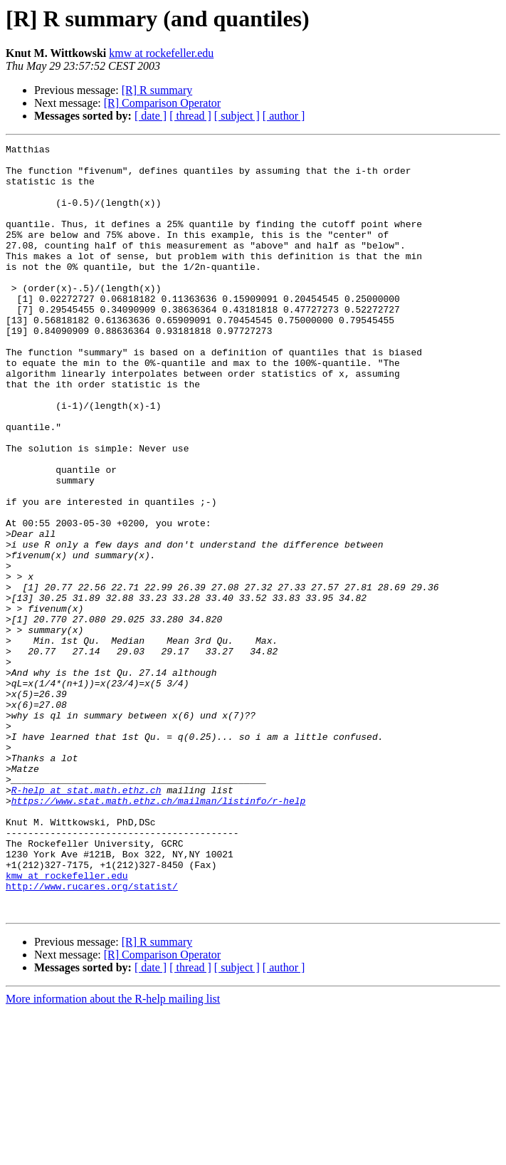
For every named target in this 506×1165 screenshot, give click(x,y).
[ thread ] (190, 116)
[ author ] (284, 116)
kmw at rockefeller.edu (161, 53)
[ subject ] (237, 116)
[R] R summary (157, 90)
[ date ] (151, 116)
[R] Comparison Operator (162, 103)
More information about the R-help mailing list (113, 1152)
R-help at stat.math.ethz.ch (86, 920)
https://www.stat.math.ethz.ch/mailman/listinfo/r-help (158, 932)
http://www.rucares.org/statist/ (92, 1035)
